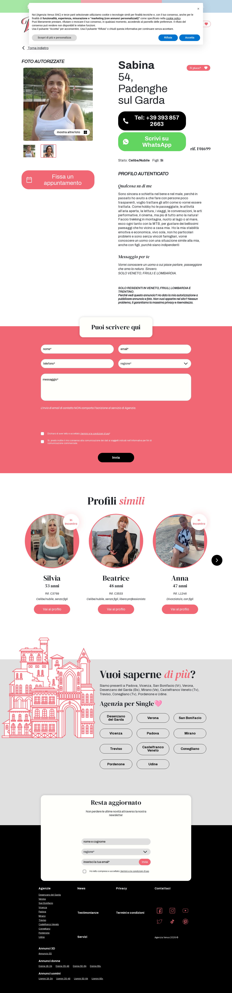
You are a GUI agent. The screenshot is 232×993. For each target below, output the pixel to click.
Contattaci (162, 888)
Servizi (82, 936)
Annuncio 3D (45, 953)
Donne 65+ (95, 966)
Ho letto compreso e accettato (119, 871)
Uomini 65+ (97, 978)
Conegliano (190, 749)
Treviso (116, 749)
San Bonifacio (190, 718)
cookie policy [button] (173, 18)
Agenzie (45, 888)
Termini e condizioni (130, 912)
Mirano (190, 733)
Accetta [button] (189, 37)
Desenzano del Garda (116, 717)
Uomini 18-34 (46, 978)
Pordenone (116, 764)
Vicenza (116, 733)
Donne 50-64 (79, 966)
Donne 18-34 (45, 966)
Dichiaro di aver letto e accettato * (78, 433)
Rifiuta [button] (168, 37)
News (81, 888)
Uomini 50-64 (81, 978)
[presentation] (68, 420)
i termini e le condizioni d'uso (94, 433)
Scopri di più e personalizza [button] (54, 37)
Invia (116, 457)
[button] (198, 9)
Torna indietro (35, 48)
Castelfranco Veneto (153, 748)
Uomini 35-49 (63, 978)
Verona (153, 718)
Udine (153, 764)
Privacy (121, 888)
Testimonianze (88, 912)
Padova (153, 733)
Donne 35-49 (62, 966)
